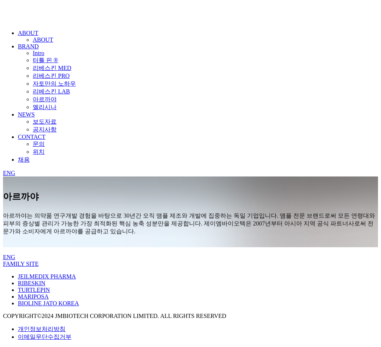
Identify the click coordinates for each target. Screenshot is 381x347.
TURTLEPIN (34, 290)
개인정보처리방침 (41, 329)
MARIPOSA (33, 296)
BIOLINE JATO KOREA (48, 303)
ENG (9, 173)
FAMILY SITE (21, 264)
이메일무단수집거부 (44, 337)
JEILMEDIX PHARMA (47, 276)
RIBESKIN (31, 283)
